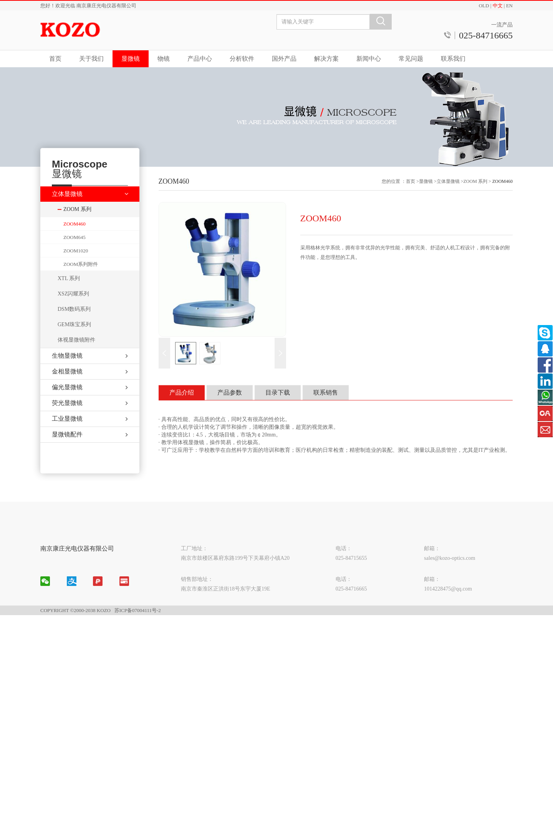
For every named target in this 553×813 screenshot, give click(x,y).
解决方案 (326, 58)
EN (509, 5)
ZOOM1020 (75, 263)
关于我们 (91, 58)
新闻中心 (368, 58)
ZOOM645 (74, 249)
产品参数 (229, 405)
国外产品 (284, 58)
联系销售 (325, 405)
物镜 (163, 58)
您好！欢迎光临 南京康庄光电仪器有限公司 (88, 5)
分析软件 (242, 58)
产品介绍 (181, 405)
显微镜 (130, 58)
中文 (498, 5)
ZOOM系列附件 (80, 276)
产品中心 (199, 58)
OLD (484, 5)
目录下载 (277, 405)
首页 (55, 58)
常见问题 (411, 58)
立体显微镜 (448, 194)
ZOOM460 (74, 236)
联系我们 (453, 58)
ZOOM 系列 (475, 194)
